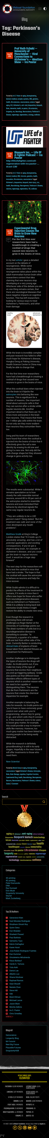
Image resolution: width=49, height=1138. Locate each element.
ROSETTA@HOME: (8, 1112)
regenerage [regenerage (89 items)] (40, 853)
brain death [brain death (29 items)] (22, 840)
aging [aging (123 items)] (9, 833)
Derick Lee (13, 971)
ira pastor (25, 108)
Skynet (9, 896)
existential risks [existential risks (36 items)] (11, 844)
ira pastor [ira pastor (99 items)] (19, 850)
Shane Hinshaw (16, 977)
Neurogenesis (24, 185)
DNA (30, 99)
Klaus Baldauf (15, 961)
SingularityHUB (12, 1050)
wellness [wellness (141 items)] (36, 860)
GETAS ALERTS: (30, 1092)
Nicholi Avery (17, 768)
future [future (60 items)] (24, 844)
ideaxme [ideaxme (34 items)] (27, 847)
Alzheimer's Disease (26, 771)
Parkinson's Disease (36, 185)
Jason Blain (14, 1004)
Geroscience (11, 1035)
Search (44, 802)
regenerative (24, 188)
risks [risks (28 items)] (24, 857)
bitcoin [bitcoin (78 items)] (8, 840)
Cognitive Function (32, 774)
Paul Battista (15, 937)
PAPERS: (28, 1112)
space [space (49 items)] (34, 857)
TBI (29, 188)
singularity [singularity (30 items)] (28, 857)
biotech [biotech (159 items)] (29, 837)
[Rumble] (35, 1127)
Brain (7, 108)
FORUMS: (18, 1115)
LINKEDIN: (10, 1092)
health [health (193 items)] (40, 844)
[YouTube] (30, 1127)
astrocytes (11, 394)
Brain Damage (14, 774)
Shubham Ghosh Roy (18, 924)
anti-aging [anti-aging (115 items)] (27, 833)
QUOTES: (28, 1115)
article (19, 260)
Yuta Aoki (13, 967)
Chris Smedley (15, 1013)
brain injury (32, 182)
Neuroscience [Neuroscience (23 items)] (21, 854)
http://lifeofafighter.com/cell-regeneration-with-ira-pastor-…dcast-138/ (22, 163)
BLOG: (28, 1097)
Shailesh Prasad (16, 934)
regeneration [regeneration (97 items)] (11, 856)
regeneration (24, 114)
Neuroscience (27, 111)
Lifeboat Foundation (19, 1124)
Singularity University (15, 893)
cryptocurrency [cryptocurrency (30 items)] (34, 840)
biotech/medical (11, 99)
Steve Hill (13, 990)
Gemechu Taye (15, 941)
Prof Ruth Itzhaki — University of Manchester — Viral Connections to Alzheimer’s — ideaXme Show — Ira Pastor (28, 55)
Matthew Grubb (13, 534)
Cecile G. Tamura (16, 964)
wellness (37, 114)
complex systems (23, 99)
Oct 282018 (9, 155)
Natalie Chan (15, 987)
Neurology (18, 111)
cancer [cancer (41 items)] (27, 840)
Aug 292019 (9, 55)
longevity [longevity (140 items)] (9, 853)
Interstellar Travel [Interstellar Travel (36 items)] (9, 851)
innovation (9, 179)
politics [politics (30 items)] (26, 854)
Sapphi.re (42, 1124)
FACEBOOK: (8, 1086)
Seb (11, 994)
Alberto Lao (14, 974)
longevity (9, 111)
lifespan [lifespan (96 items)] (42, 850)
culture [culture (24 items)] (39, 840)
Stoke (8, 783)
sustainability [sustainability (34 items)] (40, 857)
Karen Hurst (14, 947)
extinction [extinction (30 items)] (18, 844)
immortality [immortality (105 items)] (36, 847)
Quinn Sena (14, 927)
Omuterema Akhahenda (19, 957)
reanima (8, 188)
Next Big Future (12, 1044)
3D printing (10, 878)
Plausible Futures (13, 1047)
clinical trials (12, 646)
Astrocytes (37, 771)
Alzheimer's (17, 105)
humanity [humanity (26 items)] (22, 847)
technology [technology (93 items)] (14, 860)
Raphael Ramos (16, 980)
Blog (25, 19)
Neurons (9, 780)
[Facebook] (15, 1127)
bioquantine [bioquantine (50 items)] (9, 838)
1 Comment (14, 783)
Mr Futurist (10, 1041)
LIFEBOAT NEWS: (31, 1086)
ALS (11, 105)
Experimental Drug (12, 777)
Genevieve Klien (16, 918)
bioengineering (31, 95)
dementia (13, 108)
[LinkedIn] (25, 1127)
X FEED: (10, 1097)
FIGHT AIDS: (11, 1104)
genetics (35, 99)
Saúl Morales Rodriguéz (19, 921)
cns (38, 182)
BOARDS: (29, 1101)
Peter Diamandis (13, 883)
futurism (23, 176)
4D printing (10, 880)
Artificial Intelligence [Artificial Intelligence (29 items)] (38, 834)
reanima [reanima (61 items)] (32, 854)
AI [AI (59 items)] (13, 834)
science (32, 102)
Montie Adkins (15, 1007)
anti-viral (24, 105)
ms (14, 111)
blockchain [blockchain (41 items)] (15, 840)
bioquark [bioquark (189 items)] (19, 837)
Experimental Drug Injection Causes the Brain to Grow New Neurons (26, 232)
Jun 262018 (9, 232)
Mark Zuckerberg (13, 898)
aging (24, 95)
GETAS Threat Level (24, 1077)
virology (31, 114)
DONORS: (16, 1101)
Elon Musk (10, 891)
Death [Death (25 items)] (43, 840)
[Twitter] (20, 1127)
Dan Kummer (15, 954)
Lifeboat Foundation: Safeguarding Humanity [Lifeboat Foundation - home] (18, 8)
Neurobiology (15, 185)
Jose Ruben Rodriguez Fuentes (22, 951)
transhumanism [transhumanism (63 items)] (26, 860)
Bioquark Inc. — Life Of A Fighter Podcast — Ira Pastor (28, 155)
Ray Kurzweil (11, 888)
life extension (15, 102)
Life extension (32, 108)
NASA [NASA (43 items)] (15, 854)
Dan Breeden (15, 931)
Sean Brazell (14, 984)
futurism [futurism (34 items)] (29, 844)
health (8, 102)
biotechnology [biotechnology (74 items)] (39, 837)
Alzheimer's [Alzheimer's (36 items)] (17, 834)
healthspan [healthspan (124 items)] (14, 847)
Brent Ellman (15, 997)
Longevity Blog (12, 1038)
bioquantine (32, 105)
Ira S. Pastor (17, 95)
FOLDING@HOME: (9, 1108)
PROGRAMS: (30, 1108)
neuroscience (24, 102)
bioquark (39, 105)
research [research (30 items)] (20, 857)
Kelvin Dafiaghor (16, 944)
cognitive (23, 774)
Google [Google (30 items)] (34, 844)
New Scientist (13, 761)
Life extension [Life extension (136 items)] (31, 850)
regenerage (15, 114)
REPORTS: (29, 1104)
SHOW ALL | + (9, 1016)
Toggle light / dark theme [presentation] (45, 8)
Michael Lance (15, 1000)
